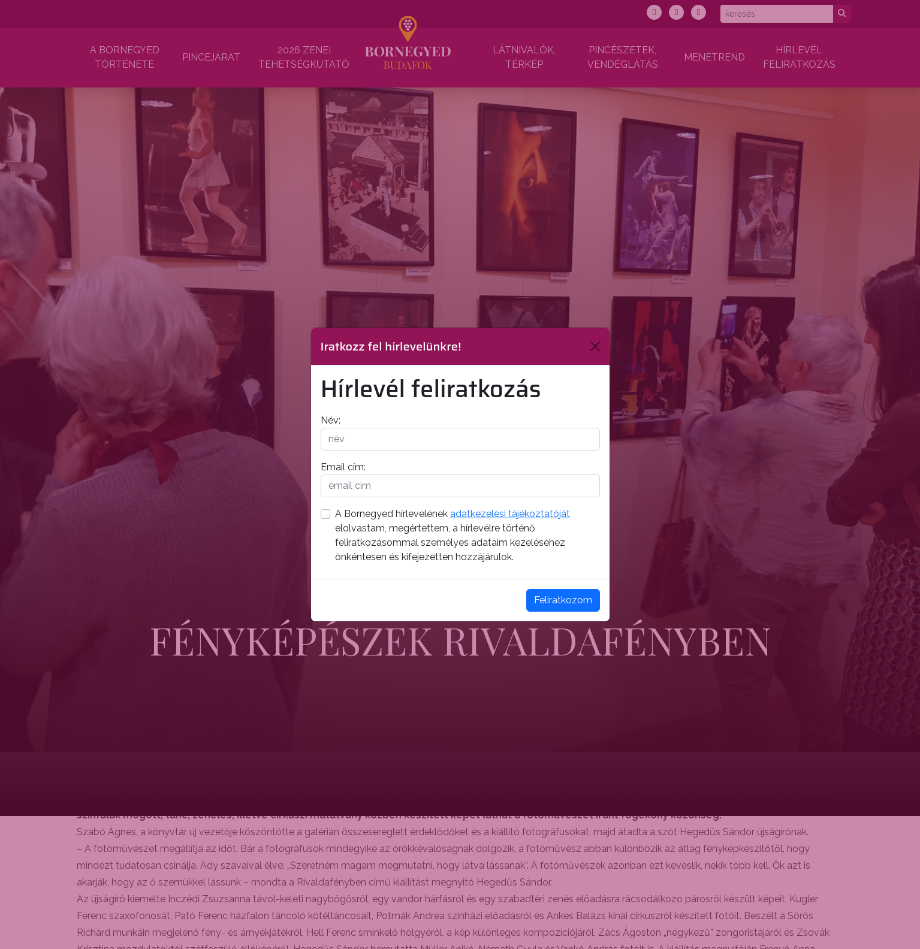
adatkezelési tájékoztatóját (510, 513)
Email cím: (343, 467)
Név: (330, 420)
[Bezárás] (595, 346)
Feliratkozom (563, 600)
